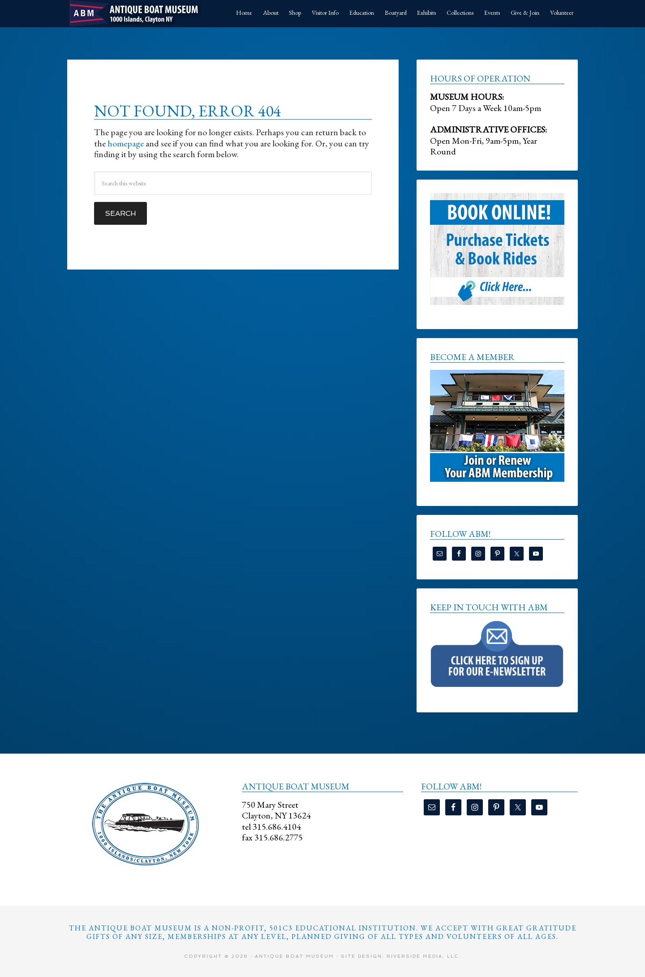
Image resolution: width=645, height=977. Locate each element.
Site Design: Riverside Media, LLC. (401, 956)
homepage (126, 143)
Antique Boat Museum (134, 13)
